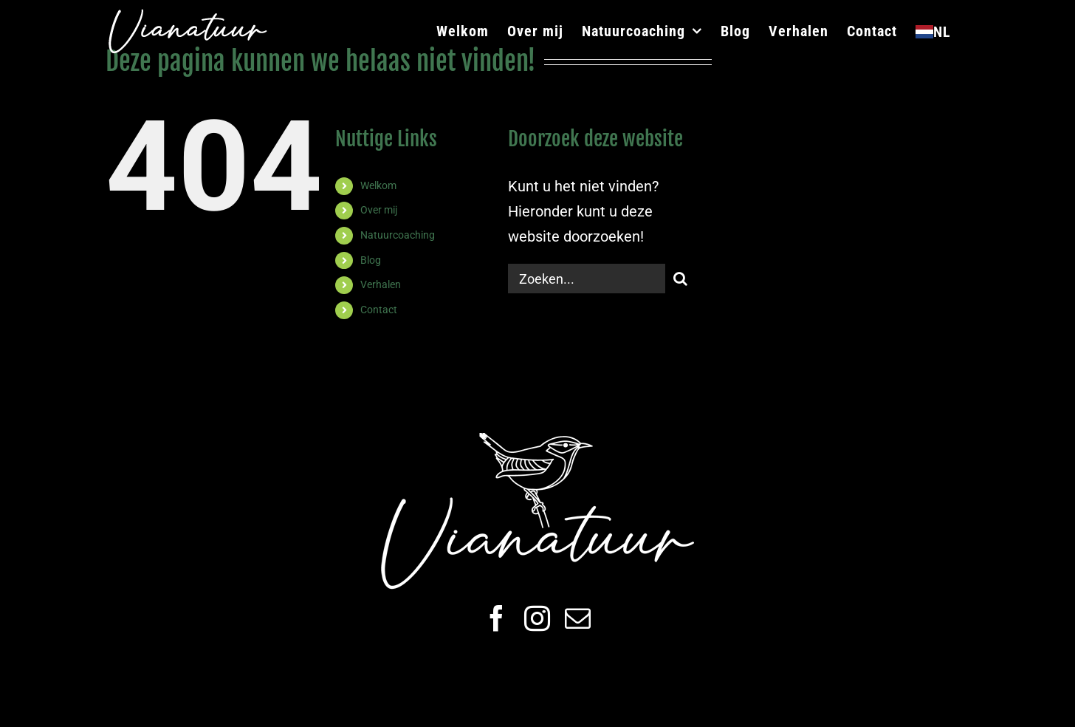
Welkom (378, 185)
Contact (378, 309)
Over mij (378, 210)
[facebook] (496, 618)
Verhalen (380, 284)
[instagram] (537, 618)
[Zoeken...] (587, 278)
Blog (370, 260)
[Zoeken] (680, 278)
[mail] (578, 618)
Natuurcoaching (397, 235)
